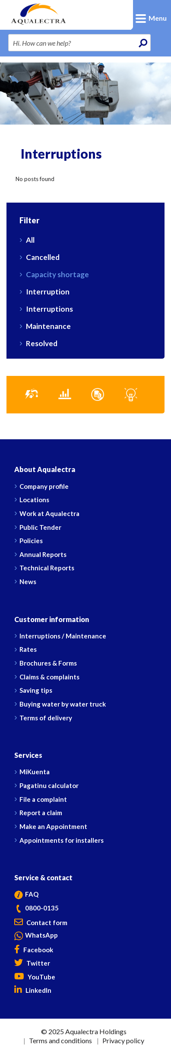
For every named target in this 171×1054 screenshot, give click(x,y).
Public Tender (40, 527)
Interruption (48, 291)
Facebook (33, 950)
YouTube (34, 977)
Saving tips (35, 690)
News (27, 581)
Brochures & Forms (48, 663)
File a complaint (43, 799)
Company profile (44, 486)
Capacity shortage (57, 274)
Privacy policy (123, 1040)
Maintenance (48, 326)
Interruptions (49, 308)
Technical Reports (46, 568)
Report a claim (40, 812)
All (30, 239)
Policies (31, 540)
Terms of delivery (45, 718)
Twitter (32, 963)
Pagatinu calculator (49, 785)
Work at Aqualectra (49, 513)
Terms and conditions (60, 1040)
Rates (28, 649)
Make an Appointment (53, 826)
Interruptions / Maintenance (62, 636)
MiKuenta (34, 772)
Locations (34, 500)
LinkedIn (32, 990)
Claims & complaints (49, 677)
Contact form (40, 922)
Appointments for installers (61, 840)
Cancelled (43, 257)
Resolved (41, 343)
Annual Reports (42, 554)
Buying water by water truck (62, 704)
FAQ (26, 894)
